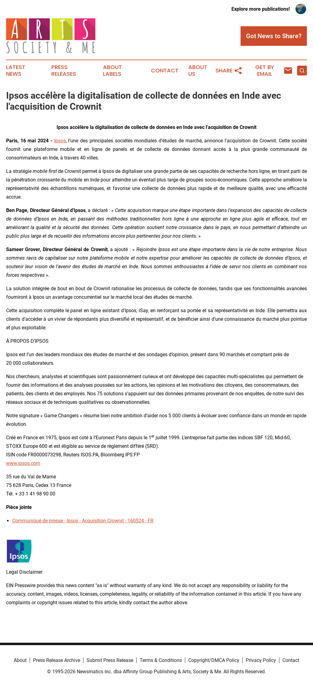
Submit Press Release (110, 660)
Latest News (15, 70)
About (20, 660)
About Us (197, 70)
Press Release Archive (56, 660)
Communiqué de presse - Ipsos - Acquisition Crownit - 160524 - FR (82, 521)
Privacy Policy (261, 660)
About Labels (112, 70)
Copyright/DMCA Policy (213, 660)
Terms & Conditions (161, 660)
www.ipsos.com (23, 463)
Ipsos (60, 141)
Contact (165, 70)
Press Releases (63, 70)
